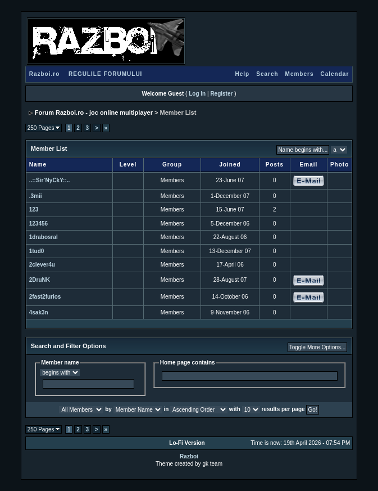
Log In (197, 94)
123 (34, 209)
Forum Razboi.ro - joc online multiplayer (94, 112)
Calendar (334, 74)
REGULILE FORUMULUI (105, 74)
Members (299, 74)
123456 (38, 223)
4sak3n (38, 312)
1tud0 (36, 251)
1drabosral (43, 237)
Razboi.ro (44, 74)
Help (242, 74)
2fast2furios (45, 297)
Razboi (189, 456)
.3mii (35, 196)
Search (267, 74)
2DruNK (39, 280)
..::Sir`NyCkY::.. (49, 180)
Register (221, 94)
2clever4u (42, 265)
